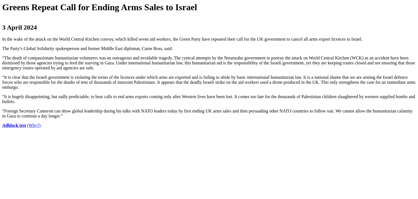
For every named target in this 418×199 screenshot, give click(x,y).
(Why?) (34, 125)
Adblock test (14, 125)
